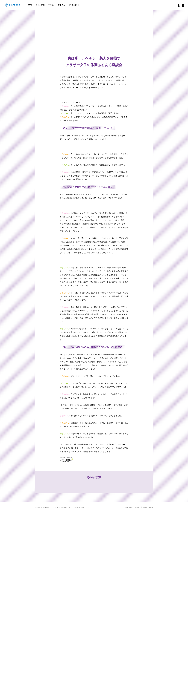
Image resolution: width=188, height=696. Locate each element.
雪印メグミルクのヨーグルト (62, 691)
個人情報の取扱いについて (82, 691)
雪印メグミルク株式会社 (43, 691)
